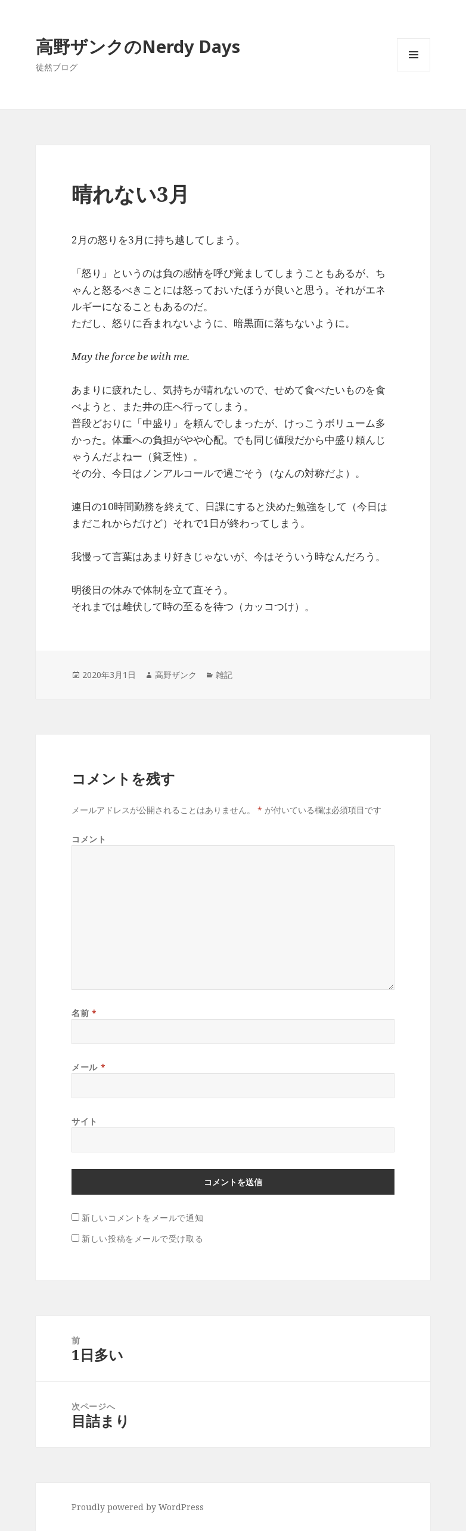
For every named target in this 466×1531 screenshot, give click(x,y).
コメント (89, 839)
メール (88, 1067)
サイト (85, 1121)
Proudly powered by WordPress (138, 1507)
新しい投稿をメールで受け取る (142, 1238)
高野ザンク (176, 674)
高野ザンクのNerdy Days (138, 46)
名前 (84, 1012)
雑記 (224, 674)
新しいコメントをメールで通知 (142, 1217)
